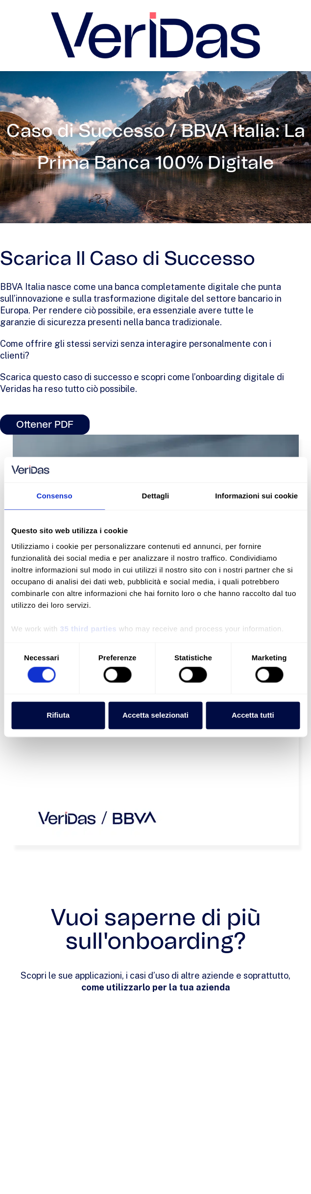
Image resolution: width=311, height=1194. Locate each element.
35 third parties (88, 628)
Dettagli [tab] (155, 496)
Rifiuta (58, 715)
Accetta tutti (253, 715)
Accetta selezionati (155, 715)
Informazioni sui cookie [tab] (256, 496)
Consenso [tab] (54, 496)
